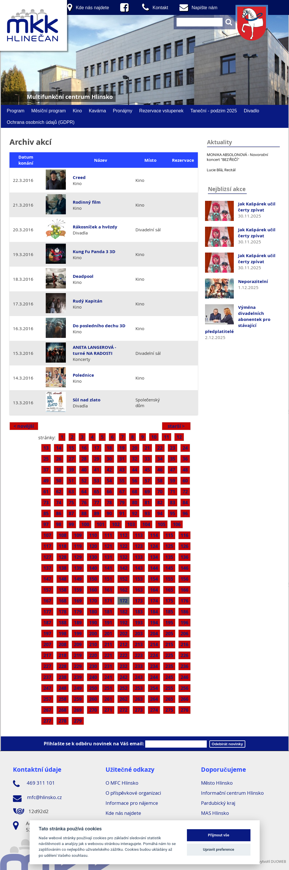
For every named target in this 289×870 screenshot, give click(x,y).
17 (96, 448)
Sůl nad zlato (86, 400)
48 (185, 470)
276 (184, 710)
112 (123, 535)
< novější (24, 426)
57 (147, 481)
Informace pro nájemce (132, 803)
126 (184, 546)
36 (185, 459)
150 (93, 579)
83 (172, 502)
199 (78, 633)
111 (108, 535)
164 (154, 590)
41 (96, 470)
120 (93, 546)
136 (184, 557)
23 (172, 448)
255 (169, 688)
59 (172, 481)
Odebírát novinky (227, 744)
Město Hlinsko (217, 782)
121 (108, 546)
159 (78, 590)
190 (93, 622)
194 (154, 622)
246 (184, 677)
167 (47, 601)
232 (123, 666)
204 (154, 633)
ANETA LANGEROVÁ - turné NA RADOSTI (94, 350)
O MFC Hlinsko (122, 782)
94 (159, 513)
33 (147, 459)
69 (147, 491)
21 (147, 448)
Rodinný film (87, 202)
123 (139, 546)
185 (169, 612)
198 (62, 633)
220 (93, 655)
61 (46, 491)
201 (108, 633)
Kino (77, 110)
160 (93, 590)
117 (47, 546)
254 (154, 688)
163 (139, 590)
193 (139, 622)
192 (123, 622)
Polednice (83, 375)
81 (147, 502)
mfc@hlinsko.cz (37, 798)
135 (169, 557)
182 (123, 612)
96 (185, 513)
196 (184, 622)
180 (93, 612)
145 (169, 568)
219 (78, 655)
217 (47, 655)
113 (139, 535)
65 (96, 491)
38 (58, 470)
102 (116, 524)
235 (169, 666)
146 (184, 568)
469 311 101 (34, 783)
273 (139, 710)
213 (139, 644)
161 (108, 590)
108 (62, 535)
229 (78, 666)
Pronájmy (123, 110)
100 (85, 524)
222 (123, 655)
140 (93, 568)
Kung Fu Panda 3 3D (94, 252)
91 (122, 513)
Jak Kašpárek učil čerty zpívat (257, 207)
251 (108, 688)
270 (93, 710)
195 (169, 622)
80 (134, 502)
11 (166, 437)
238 (62, 677)
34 (159, 459)
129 (78, 557)
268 (62, 710)
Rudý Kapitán (87, 301)
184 (154, 612)
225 (169, 655)
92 (134, 513)
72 (185, 491)
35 (172, 459)
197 (47, 633)
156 (184, 579)
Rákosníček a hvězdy (95, 227)
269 (78, 710)
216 (184, 644)
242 (123, 677)
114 (154, 535)
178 (62, 612)
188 (62, 622)
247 (47, 688)
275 (169, 710)
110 (93, 535)
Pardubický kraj (218, 803)
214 (154, 644)
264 (154, 699)
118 (62, 546)
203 (139, 633)
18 (109, 448)
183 (139, 612)
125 (169, 546)
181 (108, 612)
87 (71, 513)
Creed (79, 177)
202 (123, 633)
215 (169, 644)
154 (154, 579)
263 (139, 699)
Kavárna (97, 110)
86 (58, 513)
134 (154, 557)
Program (15, 110)
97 (46, 524)
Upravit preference (218, 849)
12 (179, 437)
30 (109, 459)
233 (139, 666)
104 (146, 524)
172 (123, 601)
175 (169, 601)
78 (109, 502)
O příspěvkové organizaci (133, 793)
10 (153, 437)
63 (71, 491)
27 (71, 459)
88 (84, 513)
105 (161, 524)
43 (122, 470)
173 (139, 601)
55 (122, 481)
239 (78, 677)
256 (184, 688)
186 (184, 612)
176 (184, 601)
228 (62, 666)
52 (84, 481)
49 (46, 481)
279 (78, 721)
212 (123, 644)
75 (71, 502)
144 (154, 568)
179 (78, 612)
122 (123, 546)
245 (169, 677)
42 (109, 470)
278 (62, 721)
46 (159, 470)
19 (122, 448)
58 (159, 481)
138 (62, 568)
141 (108, 568)
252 (123, 688)
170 (93, 601)
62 (58, 491)
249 (78, 688)
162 (123, 590)
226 (184, 655)
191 (108, 622)
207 (47, 644)
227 (47, 666)
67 (122, 491)
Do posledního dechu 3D (99, 326)
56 (134, 481)
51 (71, 481)
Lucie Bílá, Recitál (221, 169)
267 (47, 710)
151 (108, 579)
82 (159, 502)
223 (139, 655)
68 (134, 491)
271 (108, 710)
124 (154, 546)
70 (159, 491)
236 (184, 666)
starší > (176, 426)
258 (62, 699)
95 (172, 513)
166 (184, 590)
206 (184, 633)
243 (139, 677)
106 (177, 524)
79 (122, 502)
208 (62, 644)
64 (84, 491)
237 (47, 677)
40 (84, 470)
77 (96, 502)
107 (47, 535)
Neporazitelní (253, 281)
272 (123, 710)
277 (47, 721)
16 (84, 448)
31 (122, 459)
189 (78, 622)
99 (71, 524)
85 (46, 513)
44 (134, 470)
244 (154, 677)
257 (47, 699)
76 (84, 502)
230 (93, 666)
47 (172, 470)
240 (93, 677)
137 (47, 568)
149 (78, 579)
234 (154, 666)
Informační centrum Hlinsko (232, 793)
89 (96, 513)
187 (47, 622)
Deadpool (83, 276)
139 (78, 568)
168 (62, 601)
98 (58, 524)
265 (169, 699)
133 (139, 557)
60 (185, 481)
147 (47, 579)
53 (96, 481)
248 (62, 688)
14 (58, 448)
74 (58, 502)
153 (139, 579)
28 (84, 459)
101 (100, 524)
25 (46, 459)
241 (108, 677)
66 (109, 491)
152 (123, 579)
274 (154, 710)
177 (47, 612)
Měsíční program (48, 110)
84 (185, 502)
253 (139, 688)
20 (134, 448)
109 (78, 535)
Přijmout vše (218, 835)
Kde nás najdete (123, 813)
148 (62, 579)
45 (147, 470)
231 (108, 666)
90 (109, 513)
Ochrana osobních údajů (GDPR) (41, 122)
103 (131, 524)
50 (58, 481)
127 (47, 557)
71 (172, 491)
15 (71, 448)
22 (159, 448)
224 (154, 655)
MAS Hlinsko (215, 813)
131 (108, 557)
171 (108, 601)
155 (169, 579)
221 (108, 655)
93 (147, 513)
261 (108, 699)
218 (62, 655)
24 (185, 448)
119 (78, 546)
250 (93, 688)
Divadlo (251, 110)
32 (134, 459)
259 (78, 699)
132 (123, 557)
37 (46, 470)
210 (93, 644)
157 (47, 590)
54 (109, 481)
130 (93, 557)
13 (46, 448)
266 (184, 699)
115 (169, 535)
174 (154, 601)
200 (93, 633)
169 (78, 601)
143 (139, 568)
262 (123, 699)
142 (123, 568)
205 (169, 633)
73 (46, 502)
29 (96, 459)
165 (169, 590)
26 (58, 459)
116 (184, 535)
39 (71, 470)
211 (108, 644)
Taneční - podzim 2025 (213, 110)
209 (78, 644)
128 (62, 557)
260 (93, 699)
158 (62, 590)
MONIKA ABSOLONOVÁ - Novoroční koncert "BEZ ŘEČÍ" (237, 157)
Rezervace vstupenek (161, 110)
